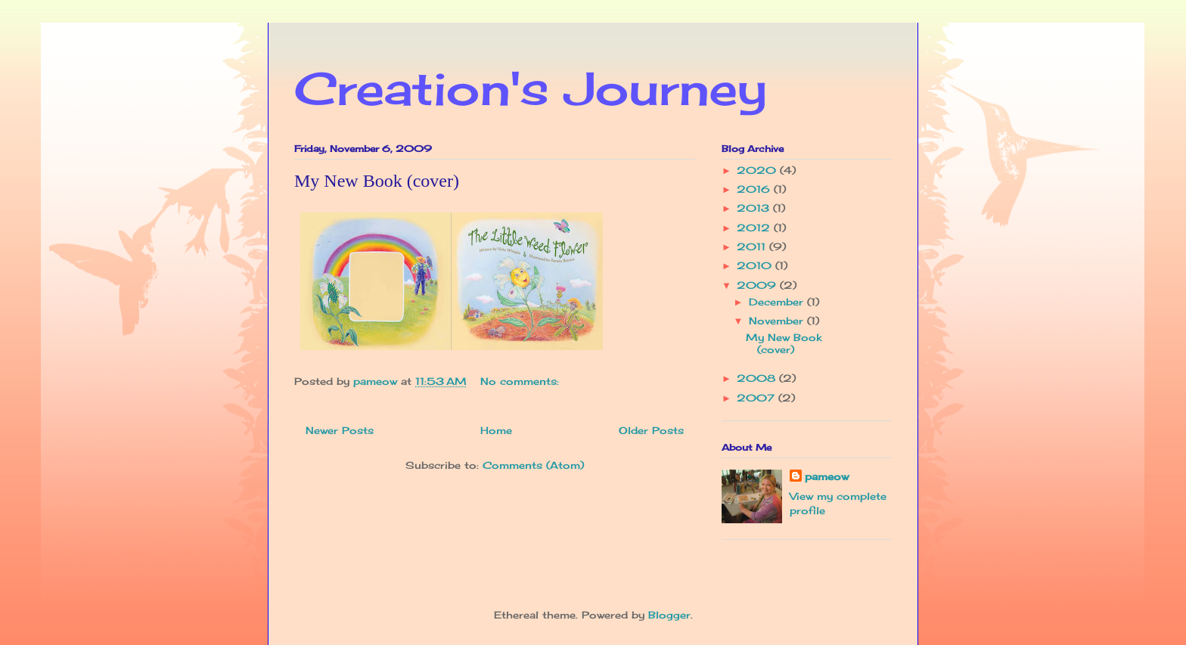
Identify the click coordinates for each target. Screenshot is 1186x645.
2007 (757, 398)
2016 (755, 189)
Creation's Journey (530, 88)
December (778, 302)
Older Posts (651, 430)
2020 (758, 170)
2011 (753, 246)
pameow (827, 476)
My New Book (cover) (376, 181)
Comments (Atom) (533, 465)
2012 (755, 228)
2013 (755, 208)
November (778, 321)
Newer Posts (340, 430)
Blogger (669, 615)
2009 (758, 285)
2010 (756, 265)
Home (496, 430)
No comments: (521, 381)
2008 (758, 378)
